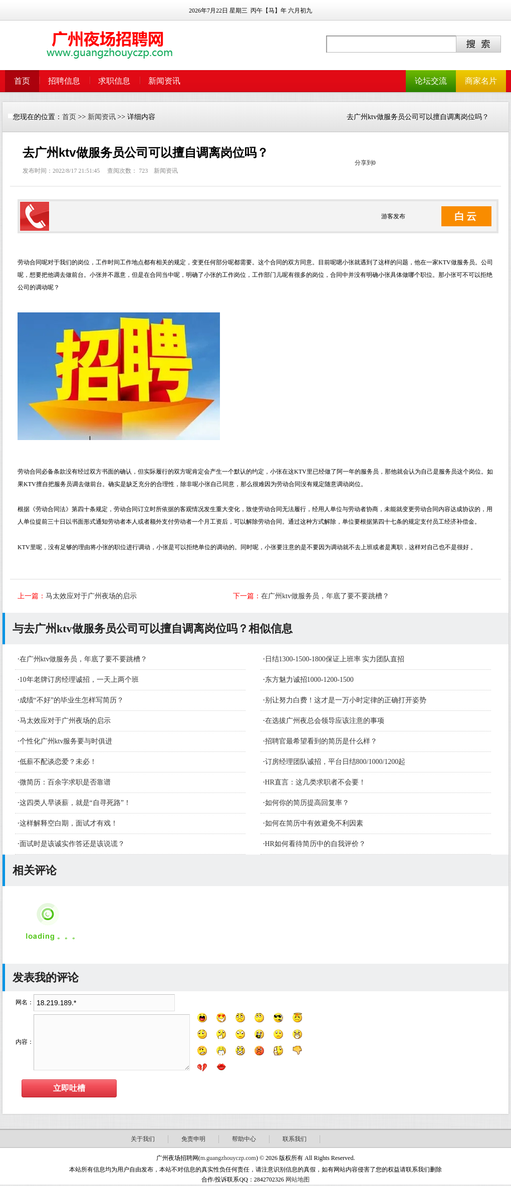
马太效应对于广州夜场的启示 (91, 596)
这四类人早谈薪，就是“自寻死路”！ (75, 803)
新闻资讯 (164, 81)
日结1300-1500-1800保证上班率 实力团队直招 (335, 659)
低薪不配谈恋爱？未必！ (58, 761)
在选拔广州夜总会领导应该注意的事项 (324, 720)
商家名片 (481, 81)
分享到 (364, 162)
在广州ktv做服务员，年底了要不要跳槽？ (325, 596)
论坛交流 (431, 81)
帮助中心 (244, 1138)
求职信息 (114, 81)
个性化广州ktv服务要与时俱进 (66, 741)
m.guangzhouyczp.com (228, 1157)
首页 (22, 81)
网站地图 (298, 1179)
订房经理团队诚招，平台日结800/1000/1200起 (335, 761)
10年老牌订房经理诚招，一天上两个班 (79, 679)
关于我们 (143, 1138)
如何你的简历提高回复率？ (307, 803)
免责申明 (193, 1138)
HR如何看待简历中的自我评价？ (315, 844)
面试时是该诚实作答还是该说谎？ (72, 844)
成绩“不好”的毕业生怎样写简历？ (72, 700)
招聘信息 (64, 81)
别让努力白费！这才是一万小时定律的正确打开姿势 (345, 700)
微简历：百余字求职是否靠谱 (65, 782)
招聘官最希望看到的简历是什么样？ (321, 741)
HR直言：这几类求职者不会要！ (315, 782)
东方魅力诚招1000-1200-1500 (309, 679)
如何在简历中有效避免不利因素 (314, 823)
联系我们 (295, 1138)
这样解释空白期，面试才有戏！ (69, 823)
